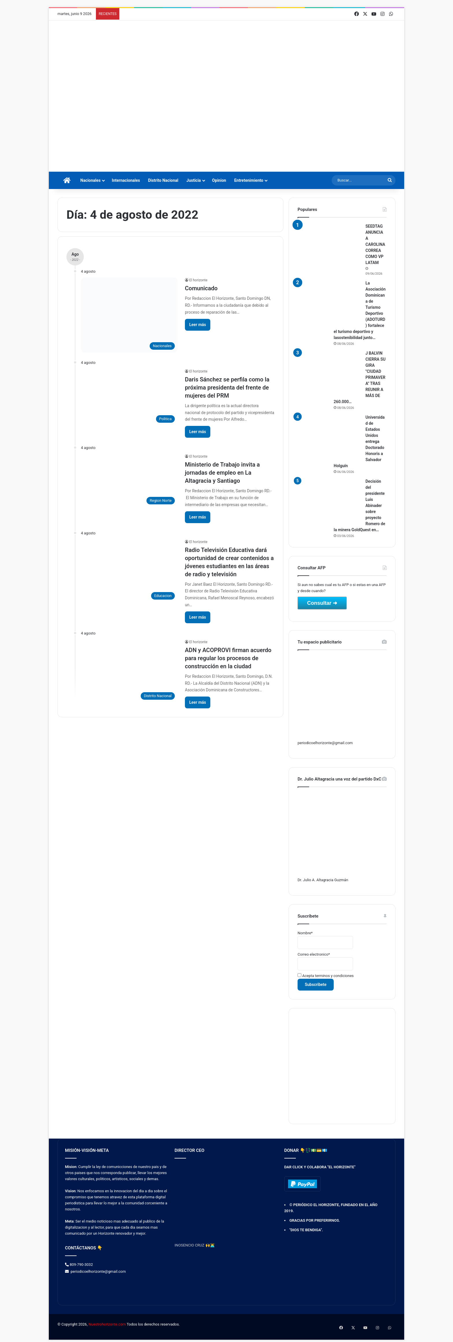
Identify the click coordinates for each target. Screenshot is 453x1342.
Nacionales (90, 180)
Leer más (197, 324)
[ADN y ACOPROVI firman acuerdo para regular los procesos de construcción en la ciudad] (129, 671)
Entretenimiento (248, 180)
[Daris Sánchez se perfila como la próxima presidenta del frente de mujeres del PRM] (129, 397)
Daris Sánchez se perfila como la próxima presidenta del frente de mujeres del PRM (227, 387)
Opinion (219, 180)
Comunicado (201, 288)
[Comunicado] (129, 314)
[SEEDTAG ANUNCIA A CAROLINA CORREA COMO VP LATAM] (329, 245)
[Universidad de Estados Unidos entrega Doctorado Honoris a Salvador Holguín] (329, 436)
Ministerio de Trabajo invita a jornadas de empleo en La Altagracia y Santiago (222, 472)
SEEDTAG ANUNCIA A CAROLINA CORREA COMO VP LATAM (375, 244)
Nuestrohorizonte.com (107, 1324)
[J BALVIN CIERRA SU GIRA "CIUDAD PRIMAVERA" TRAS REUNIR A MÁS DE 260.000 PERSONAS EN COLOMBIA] (329, 372)
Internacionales (126, 180)
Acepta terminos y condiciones (326, 976)
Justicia (193, 180)
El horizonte (198, 280)
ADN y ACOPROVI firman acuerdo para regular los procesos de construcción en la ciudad (228, 658)
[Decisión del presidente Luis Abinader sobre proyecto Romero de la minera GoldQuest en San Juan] (329, 500)
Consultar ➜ (322, 603)
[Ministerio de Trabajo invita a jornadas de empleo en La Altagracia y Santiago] (129, 480)
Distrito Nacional (163, 180)
